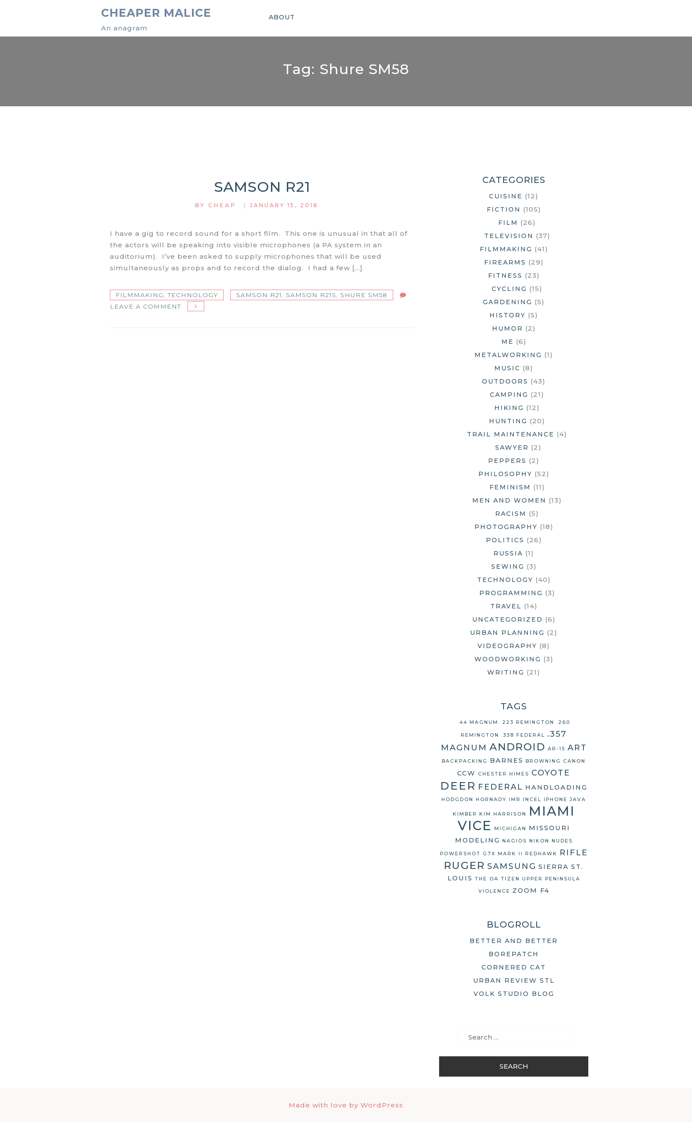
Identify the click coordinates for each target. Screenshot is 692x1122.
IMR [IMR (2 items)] (515, 799)
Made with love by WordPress (346, 1105)
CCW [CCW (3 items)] (466, 773)
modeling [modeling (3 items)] (477, 840)
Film (508, 223)
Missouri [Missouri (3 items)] (549, 828)
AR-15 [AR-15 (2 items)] (556, 749)
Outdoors (505, 381)
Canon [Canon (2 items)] (574, 761)
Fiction (504, 209)
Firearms (505, 262)
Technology (193, 295)
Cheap (222, 205)
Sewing (507, 566)
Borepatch (514, 954)
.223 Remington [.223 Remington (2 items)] (527, 722)
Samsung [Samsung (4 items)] (511, 866)
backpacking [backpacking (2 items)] (465, 761)
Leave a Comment (145, 306)
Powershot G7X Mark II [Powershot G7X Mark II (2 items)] (481, 854)
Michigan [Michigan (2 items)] (510, 828)
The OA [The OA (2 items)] (487, 879)
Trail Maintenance (510, 434)
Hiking (509, 408)
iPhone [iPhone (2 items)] (556, 799)
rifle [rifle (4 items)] (574, 852)
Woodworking (507, 659)
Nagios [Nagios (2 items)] (514, 841)
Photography (506, 527)
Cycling (509, 289)
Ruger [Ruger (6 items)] (464, 865)
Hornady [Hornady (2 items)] (491, 799)
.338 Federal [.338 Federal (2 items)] (523, 735)
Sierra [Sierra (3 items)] (553, 867)
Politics (505, 540)
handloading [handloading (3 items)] (556, 787)
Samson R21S (311, 295)
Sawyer (512, 447)
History (507, 315)
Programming (511, 593)
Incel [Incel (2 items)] (532, 799)
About (282, 17)
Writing (505, 672)
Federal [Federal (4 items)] (500, 787)
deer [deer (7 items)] (458, 785)
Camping (509, 395)
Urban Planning (507, 633)
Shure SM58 (363, 295)
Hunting (508, 421)
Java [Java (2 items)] (578, 799)
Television (509, 236)
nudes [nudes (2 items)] (562, 841)
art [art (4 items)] (577, 748)
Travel (506, 606)
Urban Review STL (514, 980)
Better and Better (514, 941)
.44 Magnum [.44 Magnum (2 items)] (478, 722)
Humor (507, 328)
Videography (507, 646)
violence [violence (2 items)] (494, 891)
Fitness (505, 276)
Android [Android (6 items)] (517, 747)
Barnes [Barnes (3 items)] (506, 760)
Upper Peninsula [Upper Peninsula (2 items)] (551, 879)
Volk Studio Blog (514, 994)
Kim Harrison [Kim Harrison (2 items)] (503, 814)
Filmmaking (140, 295)
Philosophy (505, 474)
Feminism (510, 487)
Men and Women (509, 500)
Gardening (507, 302)
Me (507, 342)
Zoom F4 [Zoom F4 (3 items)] (530, 891)
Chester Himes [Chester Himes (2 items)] (503, 774)
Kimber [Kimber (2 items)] (465, 814)
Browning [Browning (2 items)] (543, 761)
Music (507, 368)
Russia (508, 553)
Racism (511, 514)
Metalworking (508, 355)
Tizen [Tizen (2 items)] (510, 879)
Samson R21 (262, 186)
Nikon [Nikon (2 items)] (539, 841)
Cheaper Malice (156, 12)
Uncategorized (507, 619)
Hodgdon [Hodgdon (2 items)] (457, 799)
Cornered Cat (513, 967)
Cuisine (506, 196)
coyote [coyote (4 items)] (550, 773)
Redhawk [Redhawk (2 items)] (541, 854)
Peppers (507, 461)
